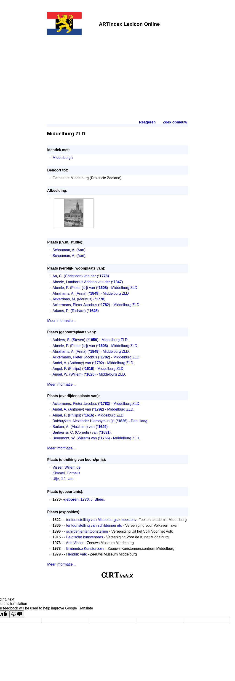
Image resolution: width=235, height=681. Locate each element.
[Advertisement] (117, 71)
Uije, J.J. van (63, 479)
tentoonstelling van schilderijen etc (94, 525)
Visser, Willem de (66, 467)
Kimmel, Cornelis (66, 473)
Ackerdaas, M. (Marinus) (72, 299)
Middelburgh (63, 158)
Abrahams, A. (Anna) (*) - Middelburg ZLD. (91, 351)
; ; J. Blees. (84, 499)
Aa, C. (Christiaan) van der (74, 276)
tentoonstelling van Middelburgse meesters (101, 520)
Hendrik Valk (76, 554)
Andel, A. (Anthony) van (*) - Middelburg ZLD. (93, 363)
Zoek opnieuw (175, 122)
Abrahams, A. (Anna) (70, 293)
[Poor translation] (16, 614)
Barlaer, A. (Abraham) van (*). (81, 427)
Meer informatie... (61, 321)
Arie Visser (75, 543)
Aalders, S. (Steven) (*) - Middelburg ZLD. (91, 340)
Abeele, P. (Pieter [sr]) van (74, 288)
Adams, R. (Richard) (69, 311)
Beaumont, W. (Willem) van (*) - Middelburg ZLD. (96, 438)
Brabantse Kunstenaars (85, 548)
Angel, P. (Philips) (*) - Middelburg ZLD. (89, 369)
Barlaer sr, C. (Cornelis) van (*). (82, 432)
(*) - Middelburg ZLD (116, 288)
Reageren (147, 122)
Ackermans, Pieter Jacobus (75, 305)
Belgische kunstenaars (84, 537)
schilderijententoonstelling (87, 531)
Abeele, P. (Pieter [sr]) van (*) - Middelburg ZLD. (95, 346)
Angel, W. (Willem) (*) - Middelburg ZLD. (89, 374)
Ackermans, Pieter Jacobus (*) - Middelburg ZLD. (96, 357)
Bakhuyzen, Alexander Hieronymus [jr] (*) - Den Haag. (100, 421)
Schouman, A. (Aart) (69, 250)
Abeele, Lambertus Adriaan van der (81, 282)
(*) (103, 276)
